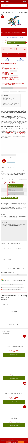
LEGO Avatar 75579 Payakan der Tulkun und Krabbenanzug (14, 417)
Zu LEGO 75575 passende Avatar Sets (9, 105)
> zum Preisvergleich (14, 354)
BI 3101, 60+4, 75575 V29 (7, 248)
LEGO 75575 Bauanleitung (7, 102)
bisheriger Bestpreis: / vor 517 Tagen (10, 79)
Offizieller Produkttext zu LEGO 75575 (9, 104)
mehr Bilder (14, 26)
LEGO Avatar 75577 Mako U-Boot (14, 370)
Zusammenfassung (6, 97)
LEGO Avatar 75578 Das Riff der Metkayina (14, 393)
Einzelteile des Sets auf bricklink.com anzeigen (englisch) (11, 284)
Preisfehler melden (23, 179)
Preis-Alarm (10, 49)
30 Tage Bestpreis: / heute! (8, 82)
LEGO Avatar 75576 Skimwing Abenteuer (14, 346)
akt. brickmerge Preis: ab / (13, 83)
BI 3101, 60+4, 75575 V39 (19, 248)
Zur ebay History (13, 91)
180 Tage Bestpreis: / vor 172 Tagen (10, 80)
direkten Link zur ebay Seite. (15, 225)
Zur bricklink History (21, 91)
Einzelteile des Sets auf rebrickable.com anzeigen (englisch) (12, 287)
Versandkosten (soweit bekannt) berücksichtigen (9, 179)
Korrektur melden (13, 71)
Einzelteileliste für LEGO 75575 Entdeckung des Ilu (11, 103)
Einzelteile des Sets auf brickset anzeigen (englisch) (10, 289)
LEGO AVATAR (16, 117)
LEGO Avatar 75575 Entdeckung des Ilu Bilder (10, 100)
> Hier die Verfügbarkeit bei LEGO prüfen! (9, 197)
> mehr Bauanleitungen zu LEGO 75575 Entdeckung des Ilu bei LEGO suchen (14, 275)
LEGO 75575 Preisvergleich (7, 99)
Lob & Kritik (20, 442)
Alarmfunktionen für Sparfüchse (8, 98)
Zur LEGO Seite (5, 91)
